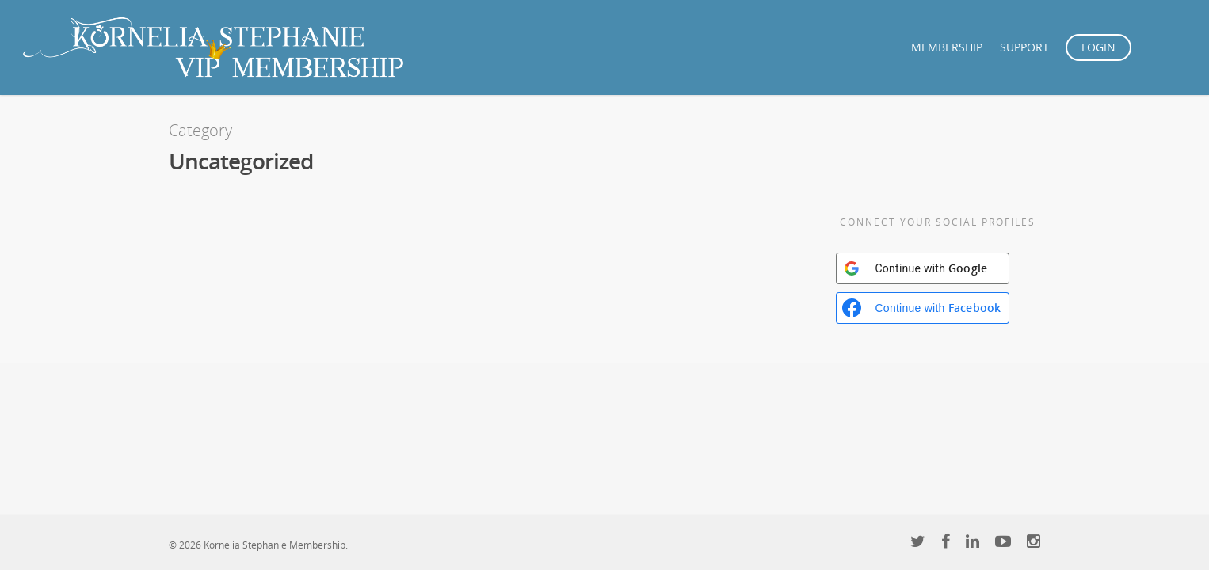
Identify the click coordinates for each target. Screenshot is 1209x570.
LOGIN (1098, 47)
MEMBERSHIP (946, 47)
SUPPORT (1024, 47)
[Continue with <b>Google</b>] (922, 268)
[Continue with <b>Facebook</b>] (922, 308)
